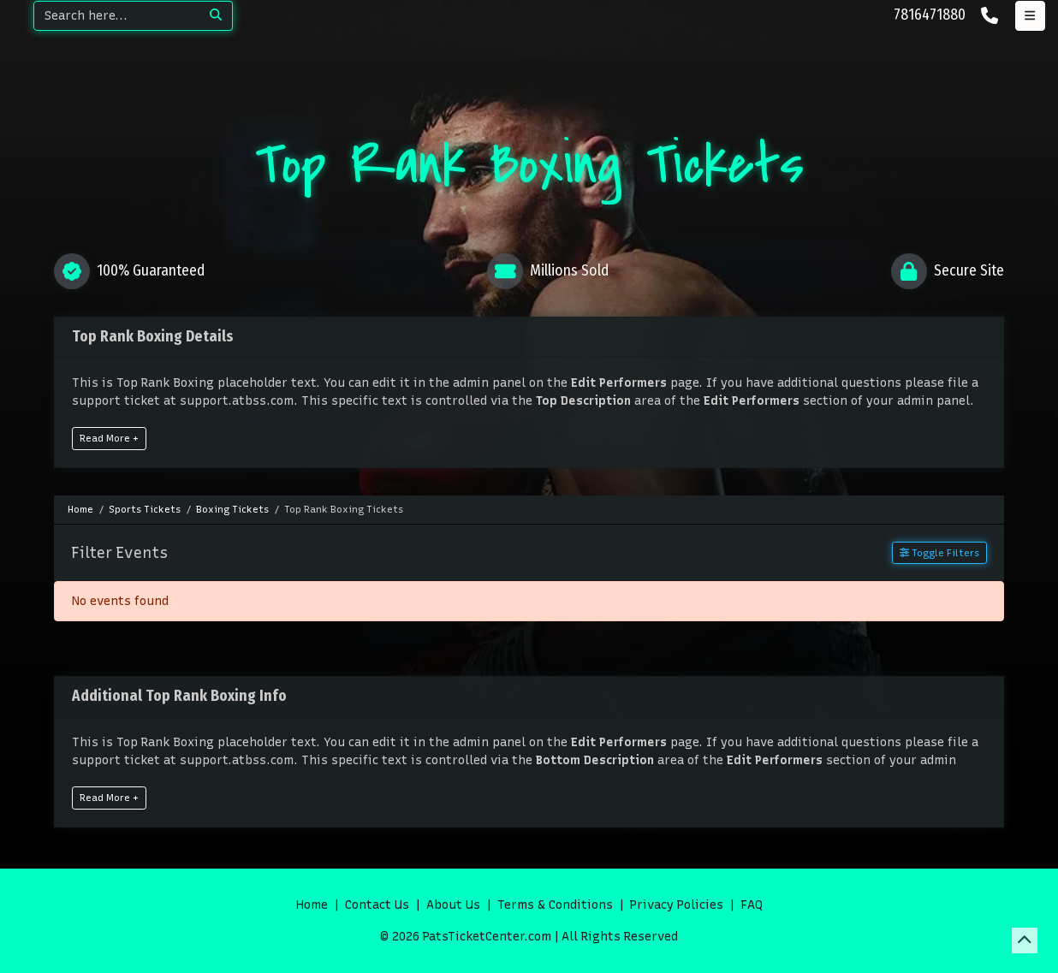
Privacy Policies (676, 905)
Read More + (109, 438)
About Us (453, 905)
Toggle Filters (939, 553)
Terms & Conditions (555, 905)
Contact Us (377, 905)
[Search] (116, 16)
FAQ (751, 905)
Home (312, 905)
